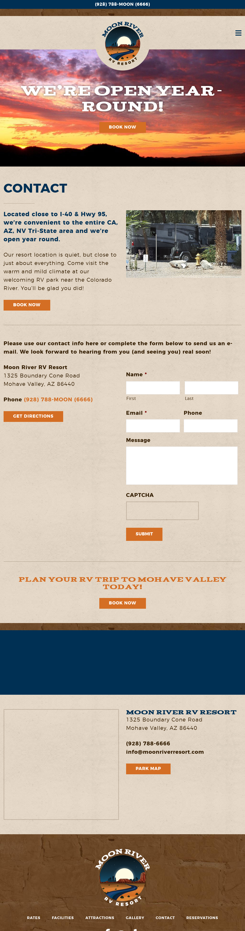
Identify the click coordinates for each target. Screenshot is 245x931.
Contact (165, 918)
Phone (193, 413)
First (131, 399)
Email (136, 413)
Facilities (63, 918)
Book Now (122, 127)
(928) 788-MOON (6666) (122, 4)
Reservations (202, 918)
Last (189, 399)
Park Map (148, 769)
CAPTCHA (140, 495)
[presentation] (162, 510)
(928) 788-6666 (148, 743)
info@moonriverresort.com (165, 752)
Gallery (135, 918)
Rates (33, 918)
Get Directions (33, 416)
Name (136, 374)
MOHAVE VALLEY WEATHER (122, 662)
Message (138, 440)
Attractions (99, 918)
